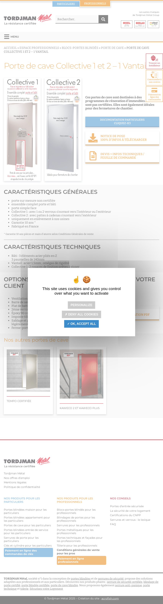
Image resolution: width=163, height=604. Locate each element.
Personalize (81, 305)
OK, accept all (81, 323)
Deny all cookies (81, 314)
